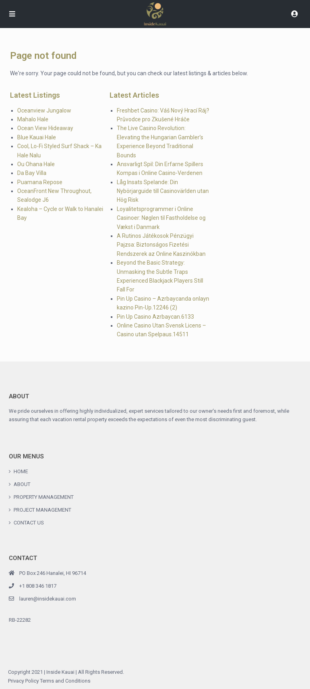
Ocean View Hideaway (45, 128)
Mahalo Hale (32, 119)
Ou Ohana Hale (36, 164)
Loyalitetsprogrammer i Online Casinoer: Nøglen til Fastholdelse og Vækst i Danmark (161, 218)
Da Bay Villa (31, 173)
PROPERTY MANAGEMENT (44, 497)
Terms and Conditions (65, 681)
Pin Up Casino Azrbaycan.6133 (155, 316)
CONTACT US (29, 523)
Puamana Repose (39, 182)
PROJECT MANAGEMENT (42, 510)
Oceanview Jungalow (44, 110)
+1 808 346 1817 (37, 586)
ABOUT (22, 484)
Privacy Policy (23, 681)
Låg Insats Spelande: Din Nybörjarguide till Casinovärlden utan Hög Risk (163, 191)
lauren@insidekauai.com (47, 599)
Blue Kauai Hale (36, 137)
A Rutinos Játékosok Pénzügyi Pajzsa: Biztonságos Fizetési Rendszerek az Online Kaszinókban (161, 245)
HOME (21, 471)
